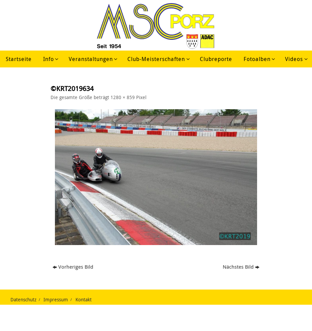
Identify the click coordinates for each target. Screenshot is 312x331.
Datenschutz (23, 300)
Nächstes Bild (241, 266)
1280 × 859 (123, 97)
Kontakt (83, 300)
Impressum (55, 300)
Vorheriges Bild (73, 266)
